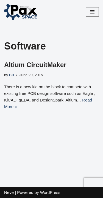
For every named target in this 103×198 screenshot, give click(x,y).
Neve (9, 192)
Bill (11, 75)
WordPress (50, 192)
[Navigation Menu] (92, 11)
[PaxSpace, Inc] (20, 12)
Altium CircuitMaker (35, 64)
